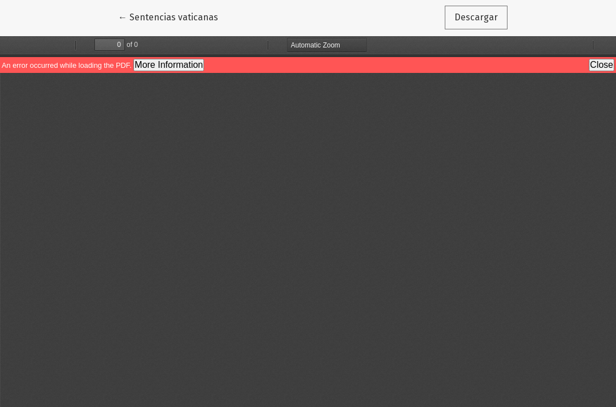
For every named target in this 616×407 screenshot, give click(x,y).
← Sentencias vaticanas (173, 16)
